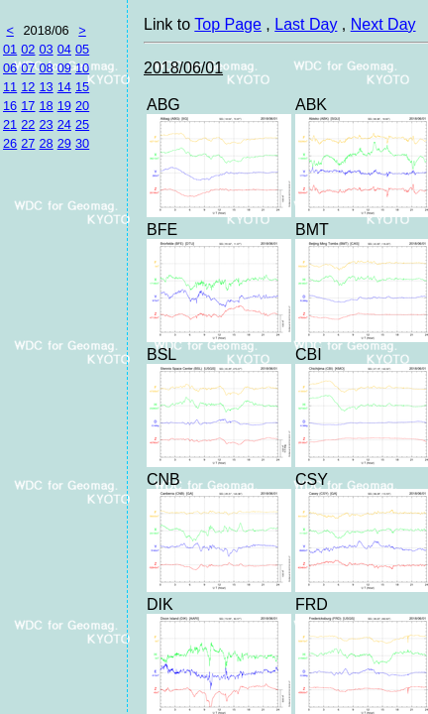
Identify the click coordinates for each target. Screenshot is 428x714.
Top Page (228, 24)
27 (28, 143)
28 (46, 143)
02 (28, 49)
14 (64, 86)
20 (82, 105)
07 (28, 67)
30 (82, 143)
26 (10, 143)
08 (46, 67)
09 (64, 67)
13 (46, 86)
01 (10, 49)
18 (46, 105)
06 (10, 67)
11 (10, 86)
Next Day (383, 24)
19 (64, 105)
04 (64, 49)
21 (10, 124)
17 (28, 105)
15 (82, 86)
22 (28, 124)
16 (10, 105)
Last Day (305, 24)
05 (82, 49)
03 (46, 49)
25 (82, 124)
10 (82, 67)
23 (46, 124)
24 (64, 124)
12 (28, 86)
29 (64, 143)
